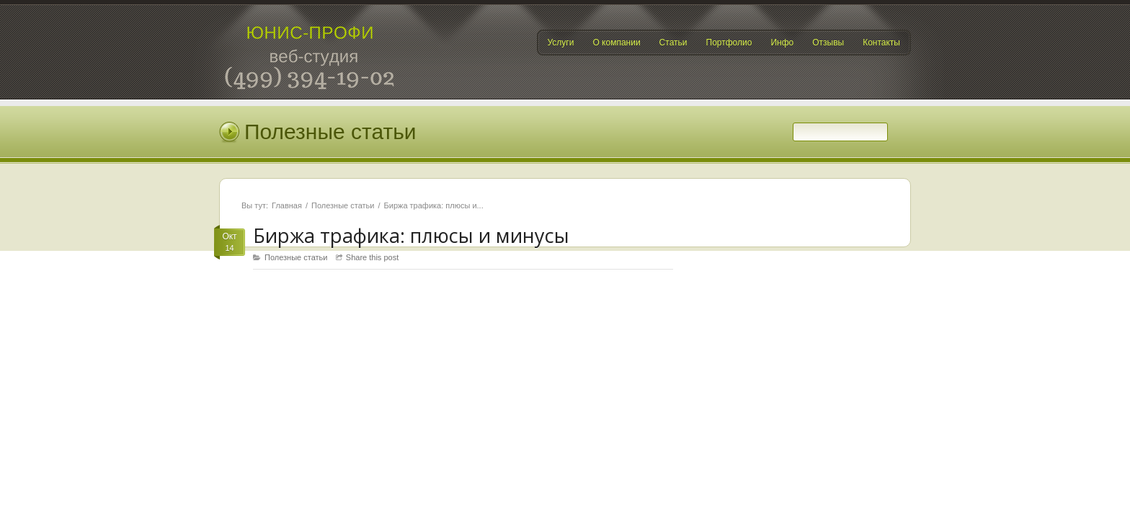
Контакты (881, 42)
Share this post (372, 257)
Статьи (673, 42)
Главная (287, 205)
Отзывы (828, 42)
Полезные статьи (342, 205)
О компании (616, 42)
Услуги (561, 42)
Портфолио (729, 42)
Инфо (781, 42)
